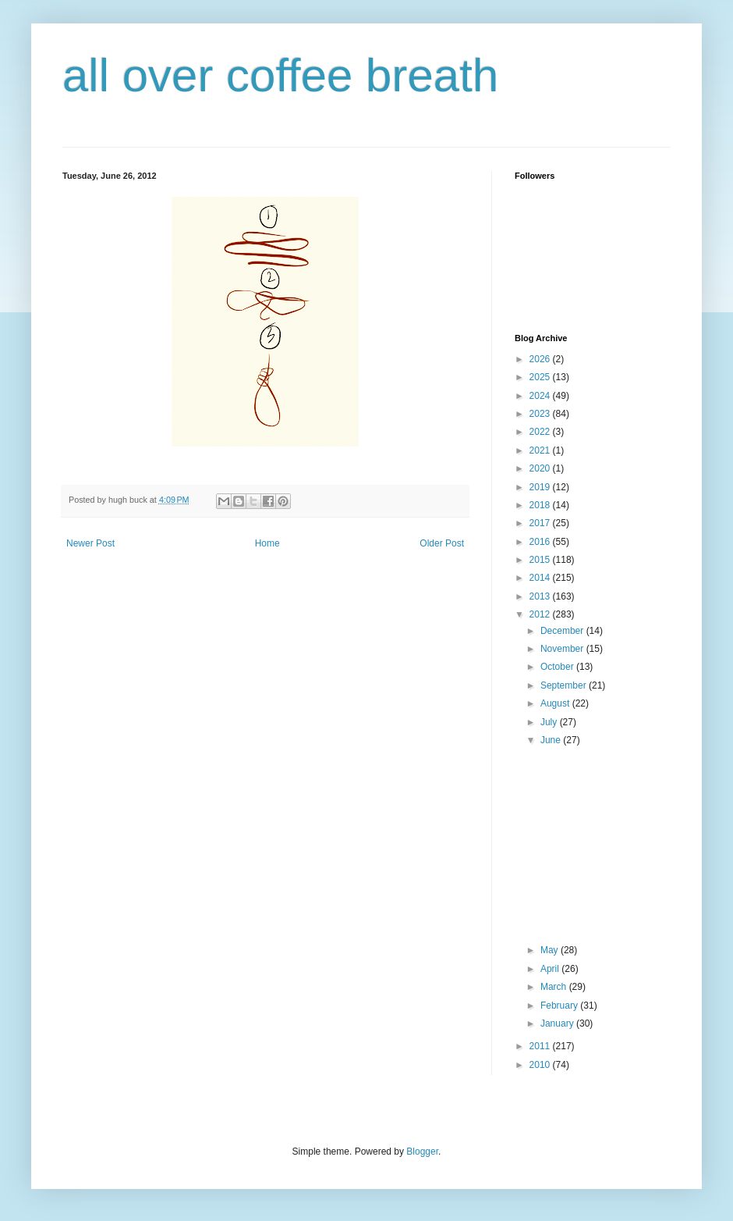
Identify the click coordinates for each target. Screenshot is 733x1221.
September (564, 685)
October (558, 666)
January (558, 1023)
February (560, 1005)
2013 (541, 596)
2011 (541, 1046)
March (554, 986)
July (550, 722)
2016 (541, 541)
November (563, 648)
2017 (541, 523)
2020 (541, 468)
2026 (541, 359)
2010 (541, 1064)
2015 (541, 559)
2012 (541, 614)
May (550, 950)
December (563, 630)
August (556, 703)
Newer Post (90, 543)
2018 (541, 505)
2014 (541, 577)
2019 (541, 487)
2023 (541, 413)
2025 (541, 377)
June (551, 740)
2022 (541, 431)
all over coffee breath (280, 75)
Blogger (422, 1151)
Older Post (442, 543)
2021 (541, 450)
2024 (541, 395)
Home (267, 543)
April (550, 968)
